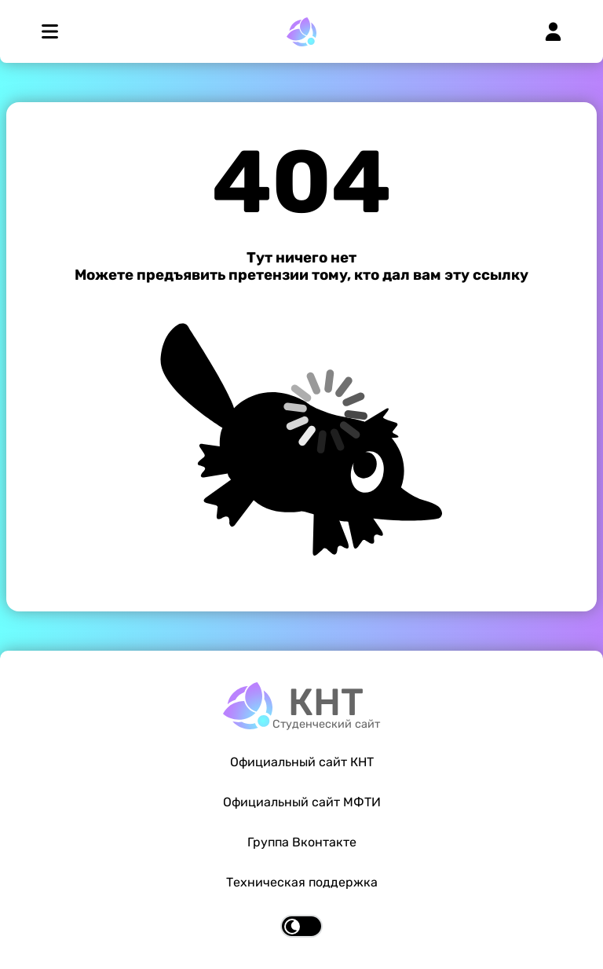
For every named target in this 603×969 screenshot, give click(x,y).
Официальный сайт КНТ (302, 761)
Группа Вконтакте (301, 842)
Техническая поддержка (302, 882)
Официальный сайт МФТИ (302, 802)
